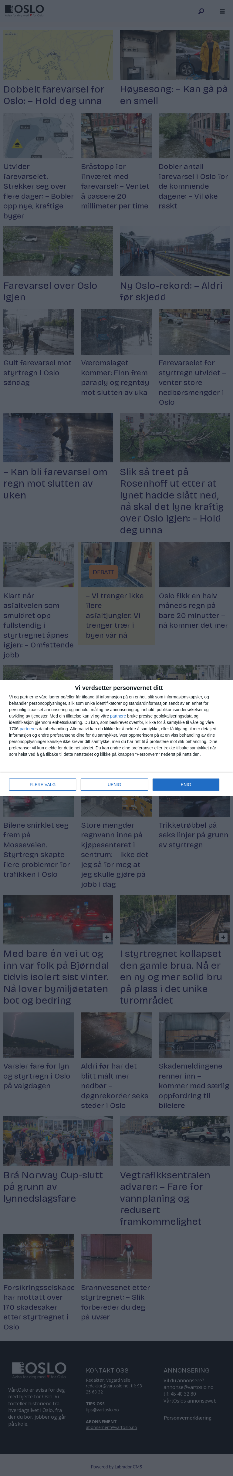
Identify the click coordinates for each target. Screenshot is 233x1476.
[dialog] (116, 738)
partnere (118, 716)
